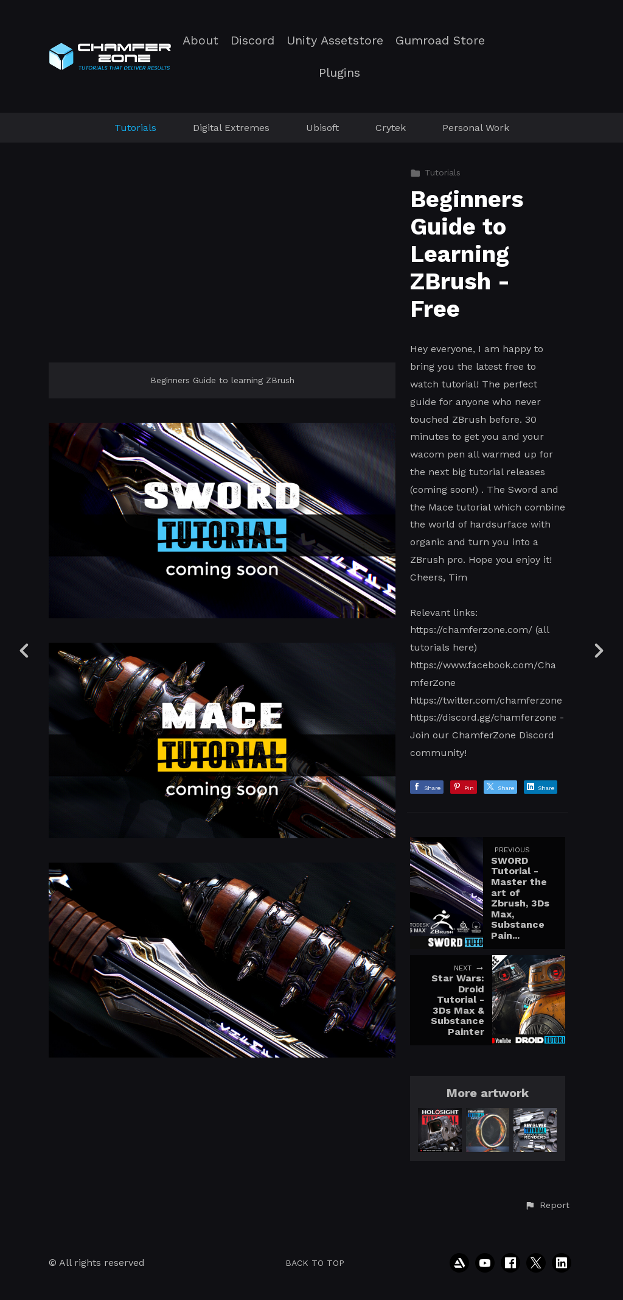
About (200, 41)
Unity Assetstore (335, 41)
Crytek (390, 127)
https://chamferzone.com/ (471, 629)
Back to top (314, 1263)
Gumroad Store (440, 41)
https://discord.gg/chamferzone (483, 717)
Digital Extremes (231, 127)
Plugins (339, 73)
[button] (547, 1205)
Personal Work (475, 127)
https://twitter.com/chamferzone (486, 700)
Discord (252, 41)
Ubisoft (322, 127)
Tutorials (135, 127)
